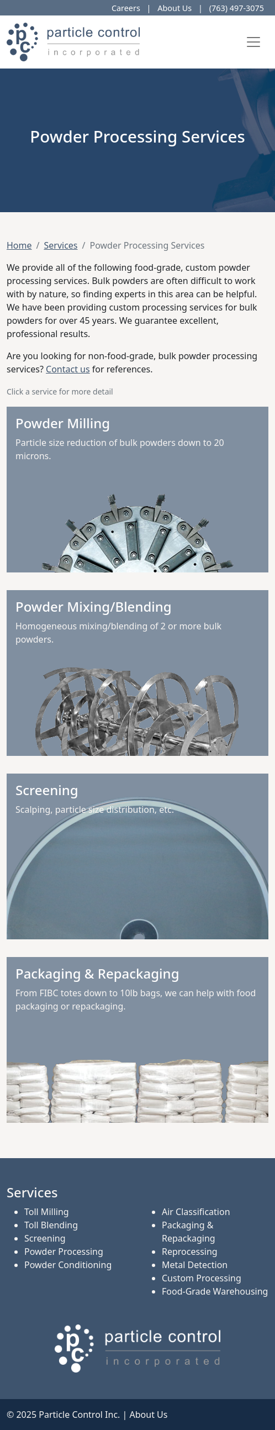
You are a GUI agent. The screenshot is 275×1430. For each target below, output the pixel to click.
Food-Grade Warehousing (215, 1291)
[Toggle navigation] (253, 41)
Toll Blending (51, 1225)
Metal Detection (195, 1265)
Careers (126, 8)
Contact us (68, 369)
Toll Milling (46, 1212)
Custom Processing (201, 1278)
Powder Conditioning (68, 1265)
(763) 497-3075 (236, 8)
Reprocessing (190, 1251)
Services (60, 245)
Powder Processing (63, 1251)
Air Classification (196, 1212)
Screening (45, 1238)
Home (19, 245)
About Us (174, 8)
